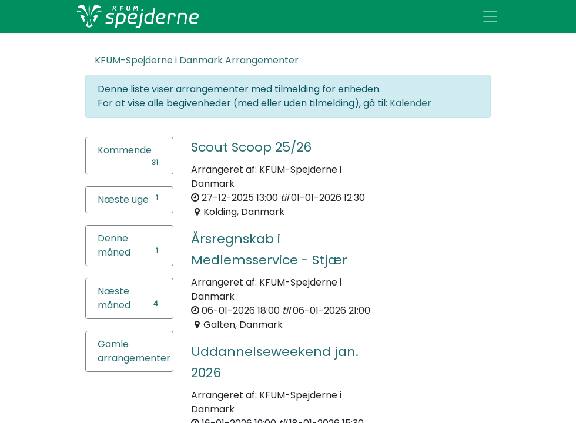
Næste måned (114, 298)
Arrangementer (197, 60)
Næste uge (123, 199)
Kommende (125, 150)
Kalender (410, 103)
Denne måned (114, 245)
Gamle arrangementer (134, 351)
